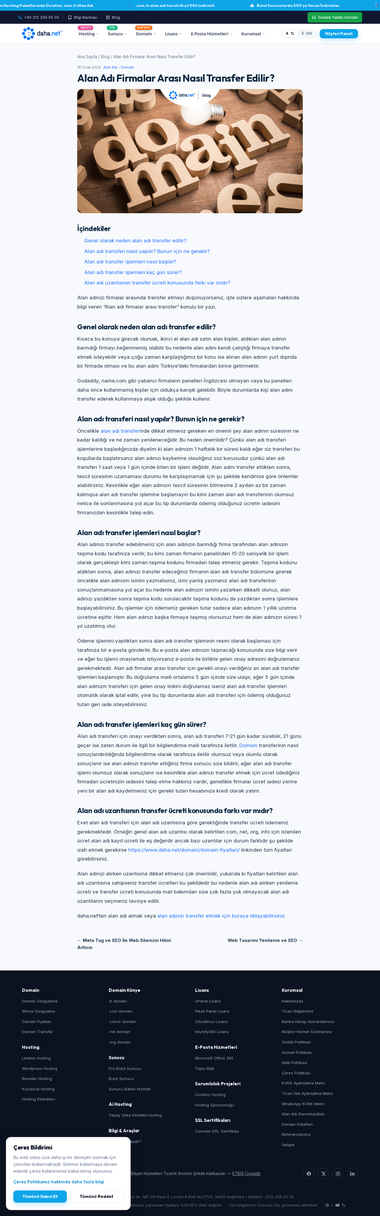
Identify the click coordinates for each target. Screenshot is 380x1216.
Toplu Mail (204, 1068)
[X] (323, 1173)
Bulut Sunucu (121, 1078)
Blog (105, 56)
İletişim (288, 1144)
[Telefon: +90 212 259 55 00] (40, 17)
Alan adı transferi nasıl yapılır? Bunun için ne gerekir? (147, 251)
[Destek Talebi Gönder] (335, 17)
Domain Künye (124, 990)
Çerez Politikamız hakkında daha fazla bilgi (58, 1181)
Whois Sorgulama (38, 1011)
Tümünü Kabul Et (40, 1196)
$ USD (307, 33)
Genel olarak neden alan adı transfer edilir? (135, 240)
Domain (146, 34)
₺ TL (290, 33)
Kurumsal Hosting (38, 1089)
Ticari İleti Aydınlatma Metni (307, 1093)
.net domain (119, 1031)
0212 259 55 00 (279, 1197)
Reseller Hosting (37, 1078)
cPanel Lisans (208, 1001)
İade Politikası (294, 1062)
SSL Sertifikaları (212, 1120)
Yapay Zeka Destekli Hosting (135, 1115)
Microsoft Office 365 (214, 1058)
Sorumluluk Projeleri (217, 1084)
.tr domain (118, 1001)
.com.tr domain (122, 1021)
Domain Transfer (37, 1031)
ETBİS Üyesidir (246, 1173)
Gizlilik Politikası (296, 1042)
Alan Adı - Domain (118, 67)
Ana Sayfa (87, 56)
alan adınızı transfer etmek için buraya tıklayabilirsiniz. (221, 916)
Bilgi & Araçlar (124, 1130)
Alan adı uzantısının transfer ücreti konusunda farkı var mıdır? (157, 283)
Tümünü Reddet (96, 1196)
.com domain (120, 1011)
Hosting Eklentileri (38, 1099)
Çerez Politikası (296, 1072)
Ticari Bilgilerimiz (298, 1011)
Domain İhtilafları (297, 1124)
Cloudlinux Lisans (211, 1021)
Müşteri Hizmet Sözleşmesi (307, 1031)
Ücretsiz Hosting (210, 1094)
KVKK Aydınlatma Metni (303, 1083)
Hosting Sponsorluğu (214, 1105)
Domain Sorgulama (39, 1001)
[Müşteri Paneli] (339, 33)
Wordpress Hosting (39, 1068)
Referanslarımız (296, 1134)
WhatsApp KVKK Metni (303, 1103)
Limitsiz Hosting (36, 1058)
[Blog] (113, 17)
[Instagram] (337, 1173)
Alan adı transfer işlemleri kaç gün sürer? (133, 272)
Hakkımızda (292, 1001)
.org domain (120, 1042)
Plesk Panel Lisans (212, 1011)
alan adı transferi (121, 431)
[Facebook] (308, 1173)
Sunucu (117, 34)
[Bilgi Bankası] (82, 17)
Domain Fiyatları (36, 1021)
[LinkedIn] (352, 1173)
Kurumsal (253, 34)
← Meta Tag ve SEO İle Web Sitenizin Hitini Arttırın (124, 944)
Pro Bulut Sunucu (125, 1068)
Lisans (173, 34)
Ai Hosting (120, 1104)
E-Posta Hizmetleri (211, 34)
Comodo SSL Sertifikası (217, 1131)
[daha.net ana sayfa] (42, 33)
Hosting (89, 34)
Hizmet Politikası (297, 1052)
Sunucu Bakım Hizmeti (130, 1089)
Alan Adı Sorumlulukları (303, 1113)
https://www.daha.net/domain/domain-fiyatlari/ (184, 850)
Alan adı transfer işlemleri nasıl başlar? (130, 262)
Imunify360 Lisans (212, 1031)
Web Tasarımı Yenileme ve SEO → (265, 940)
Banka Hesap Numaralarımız (308, 1021)
